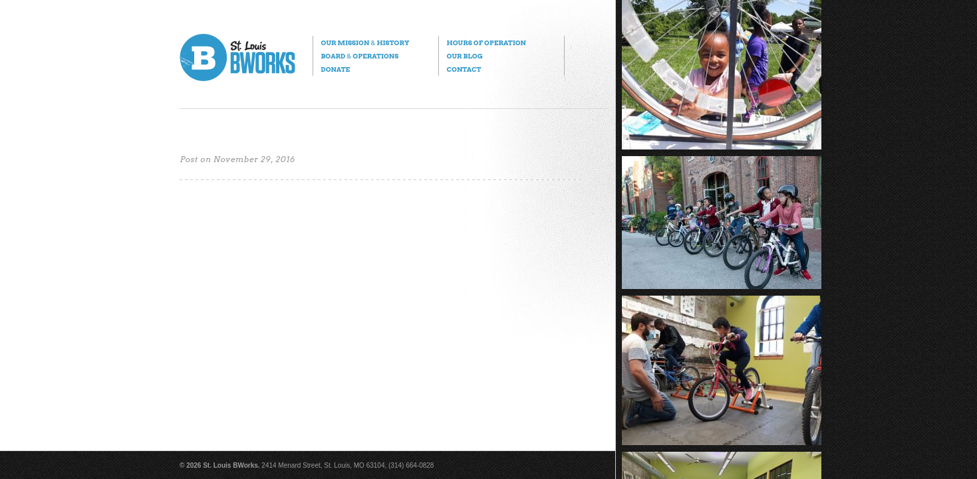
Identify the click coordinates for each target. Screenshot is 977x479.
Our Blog (464, 56)
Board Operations (359, 56)
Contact (463, 69)
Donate (335, 69)
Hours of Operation (485, 43)
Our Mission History (365, 43)
